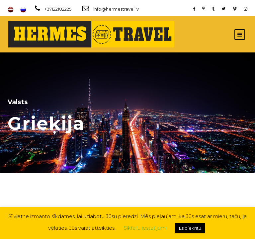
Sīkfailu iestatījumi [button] (145, 228)
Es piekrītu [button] (190, 228)
